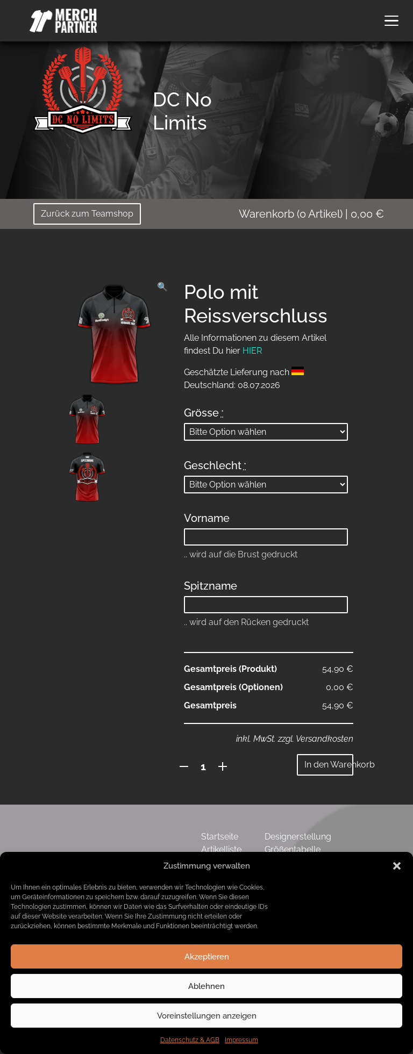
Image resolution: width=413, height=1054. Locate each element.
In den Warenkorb (328, 764)
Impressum (241, 1040)
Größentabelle (293, 849)
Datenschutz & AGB (189, 1040)
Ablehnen (206, 986)
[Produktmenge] (203, 766)
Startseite (219, 836)
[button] (396, 866)
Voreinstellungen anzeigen (207, 1016)
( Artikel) (311, 213)
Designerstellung (298, 836)
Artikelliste (221, 849)
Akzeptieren (206, 957)
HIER (252, 351)
